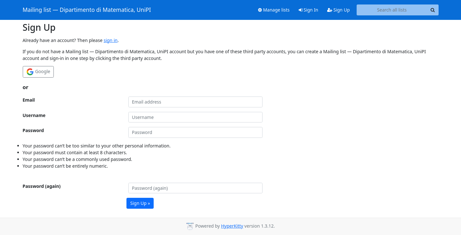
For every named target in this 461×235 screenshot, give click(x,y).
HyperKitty (232, 226)
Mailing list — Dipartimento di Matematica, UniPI (87, 10)
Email (29, 100)
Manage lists (274, 10)
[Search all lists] (392, 9)
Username (34, 115)
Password (33, 130)
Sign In (308, 10)
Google (38, 72)
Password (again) (42, 186)
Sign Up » (140, 203)
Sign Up (338, 10)
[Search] (433, 9)
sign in (110, 40)
